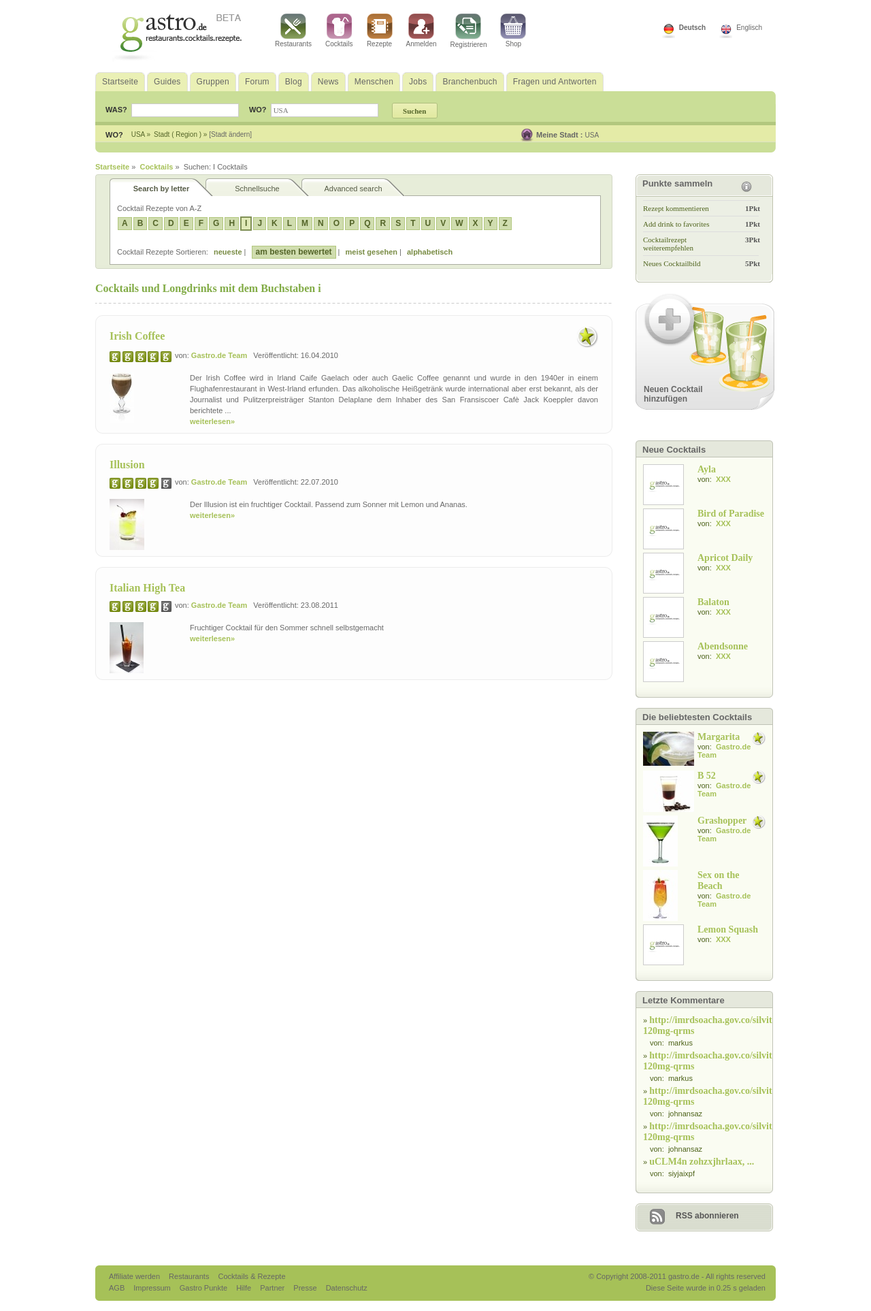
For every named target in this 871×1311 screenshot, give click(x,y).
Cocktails (339, 31)
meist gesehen (371, 252)
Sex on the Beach (718, 880)
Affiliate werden (135, 1276)
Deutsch (692, 27)
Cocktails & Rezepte (251, 1276)
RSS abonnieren (707, 1215)
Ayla (706, 469)
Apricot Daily (725, 558)
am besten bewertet (294, 252)
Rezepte (380, 31)
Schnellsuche (257, 188)
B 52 (706, 776)
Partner (273, 1288)
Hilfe (244, 1288)
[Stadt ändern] (230, 134)
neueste (228, 252)
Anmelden (421, 31)
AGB (118, 1288)
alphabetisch (430, 252)
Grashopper (721, 820)
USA (592, 135)
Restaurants (293, 31)
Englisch (749, 27)
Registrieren (468, 31)
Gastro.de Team (219, 355)
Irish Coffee (137, 336)
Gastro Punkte (204, 1288)
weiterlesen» (212, 421)
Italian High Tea (147, 588)
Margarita (718, 737)
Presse (304, 1288)
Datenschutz (346, 1288)
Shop (513, 31)
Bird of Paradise (730, 513)
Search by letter (161, 188)
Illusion (127, 464)
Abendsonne (722, 646)
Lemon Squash (727, 929)
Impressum (152, 1288)
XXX (723, 479)
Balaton (713, 602)
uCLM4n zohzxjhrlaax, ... (701, 1161)
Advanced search (353, 188)
